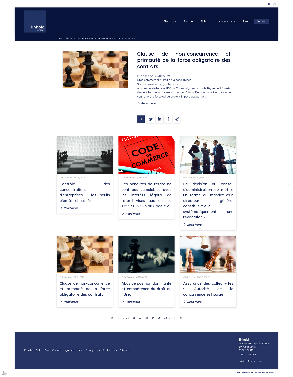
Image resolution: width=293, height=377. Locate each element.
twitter (286, 185)
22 (140, 318)
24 (153, 318)
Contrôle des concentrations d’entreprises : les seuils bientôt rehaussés (85, 192)
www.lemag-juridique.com (164, 84)
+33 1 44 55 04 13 (248, 355)
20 (127, 318)
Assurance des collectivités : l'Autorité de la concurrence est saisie (208, 289)
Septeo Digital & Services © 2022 (256, 373)
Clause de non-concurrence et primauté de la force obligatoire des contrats (100, 38)
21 (134, 318)
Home (59, 38)
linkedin (286, 192)
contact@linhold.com (250, 362)
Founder (188, 21)
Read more (148, 103)
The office (170, 21)
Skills (204, 21)
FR (268, 3)
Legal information (73, 351)
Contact (261, 21)
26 (165, 318)
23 (146, 318)
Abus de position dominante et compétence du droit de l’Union (146, 289)
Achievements (227, 21)
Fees (246, 21)
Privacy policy (92, 351)
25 (159, 318)
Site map (124, 351)
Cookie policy (110, 351)
